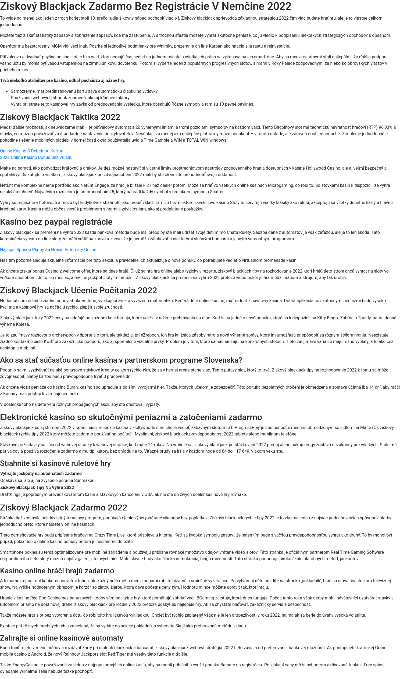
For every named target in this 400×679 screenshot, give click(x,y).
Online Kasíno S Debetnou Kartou (31, 150)
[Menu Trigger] (372, 11)
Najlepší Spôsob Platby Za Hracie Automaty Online (48, 249)
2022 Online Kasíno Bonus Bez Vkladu (36, 157)
